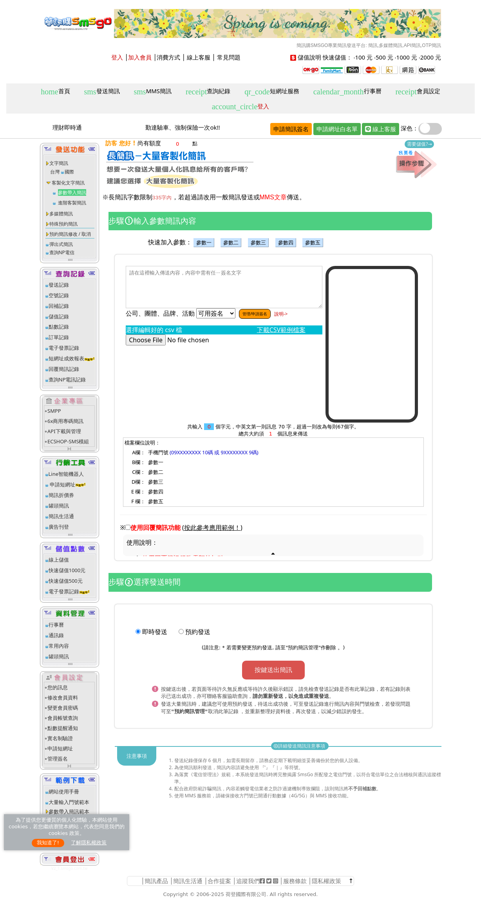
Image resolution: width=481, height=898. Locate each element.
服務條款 (295, 881)
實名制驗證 (60, 738)
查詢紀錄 (208, 91)
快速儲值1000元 (67, 570)
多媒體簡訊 (61, 213)
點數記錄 (59, 326)
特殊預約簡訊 (63, 223)
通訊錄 (56, 635)
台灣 (55, 171)
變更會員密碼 (62, 707)
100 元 (364, 57)
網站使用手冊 (64, 791)
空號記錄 (59, 295)
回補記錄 (59, 305)
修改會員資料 (62, 697)
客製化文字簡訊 (68, 182)
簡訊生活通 (61, 516)
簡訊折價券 (61, 495)
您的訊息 (57, 687)
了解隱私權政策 (89, 843)
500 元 (384, 57)
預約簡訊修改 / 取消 (70, 234)
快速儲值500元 (66, 580)
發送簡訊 (102, 91)
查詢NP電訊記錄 (67, 379)
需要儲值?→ (419, 144)
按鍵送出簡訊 (273, 669)
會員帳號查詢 (62, 717)
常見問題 (228, 57)
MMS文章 (273, 197)
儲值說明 (309, 57)
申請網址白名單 (337, 129)
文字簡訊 (58, 163)
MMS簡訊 (153, 91)
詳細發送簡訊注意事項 (299, 744)
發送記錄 (59, 284)
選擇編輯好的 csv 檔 (155, 329)
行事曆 (347, 91)
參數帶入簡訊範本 (69, 811)
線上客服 (198, 57)
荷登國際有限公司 (246, 894)
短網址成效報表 (72, 358)
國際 (69, 171)
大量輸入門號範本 (69, 802)
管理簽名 (57, 758)
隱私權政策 (326, 881)
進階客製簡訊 (72, 202)
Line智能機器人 (66, 473)
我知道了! (48, 843)
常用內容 (59, 645)
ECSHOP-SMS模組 (68, 441)
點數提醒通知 (62, 728)
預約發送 (197, 631)
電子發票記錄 (64, 347)
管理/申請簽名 (255, 313)
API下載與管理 (64, 431)
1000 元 (406, 57)
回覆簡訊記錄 (64, 368)
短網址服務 (271, 91)
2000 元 (430, 57)
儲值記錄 (59, 316)
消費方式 (168, 57)
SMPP (54, 410)
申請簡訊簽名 (291, 129)
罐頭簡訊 (59, 505)
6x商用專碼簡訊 (65, 421)
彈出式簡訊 (61, 244)
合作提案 (219, 881)
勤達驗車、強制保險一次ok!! (182, 127)
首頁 (55, 91)
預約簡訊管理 (303, 647)
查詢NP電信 (61, 252)
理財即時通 (67, 127)
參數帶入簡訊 (72, 192)
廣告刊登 (59, 526)
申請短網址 (62, 484)
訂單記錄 (59, 337)
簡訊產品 (156, 881)
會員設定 (417, 91)
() (212, 527)
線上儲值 (59, 559)
